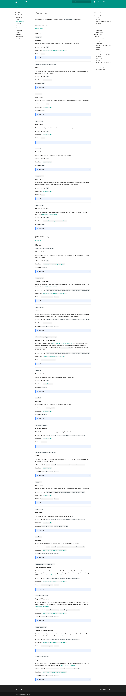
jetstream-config (98, 34)
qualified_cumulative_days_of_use (103, 21)
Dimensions (67, 5)
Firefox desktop (20, 21)
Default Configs (76, 5)
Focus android (19, 25)
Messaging (19, 34)
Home (16, 5)
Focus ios (18, 28)
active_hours (99, 30)
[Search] (81, 1)
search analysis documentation (65, 636)
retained (98, 28)
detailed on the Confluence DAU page (62, 343)
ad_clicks (98, 19)
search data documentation (49, 214)
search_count (99, 32)
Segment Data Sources (56, 5)
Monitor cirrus (19, 36)
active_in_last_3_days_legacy (103, 38)
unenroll (98, 47)
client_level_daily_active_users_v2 (103, 45)
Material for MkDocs (25, 694)
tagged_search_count (101, 65)
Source (37, 28)
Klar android (19, 30)
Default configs (23, 15)
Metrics (30, 5)
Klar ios (18, 32)
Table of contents (98, 12)
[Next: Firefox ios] (104, 688)
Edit (41, 28)
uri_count (98, 23)
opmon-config (97, 15)
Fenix (17, 19)
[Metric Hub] (16, 2)
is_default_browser (101, 51)
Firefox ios (18, 23)
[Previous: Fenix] (19, 688)
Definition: (41, 57)
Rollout (18, 38)
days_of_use (99, 25)
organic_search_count (101, 69)
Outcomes (23, 5)
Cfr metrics (19, 17)
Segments (45, 5)
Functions (84, 5)
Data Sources (37, 5)
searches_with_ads (101, 67)
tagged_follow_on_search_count (103, 62)
